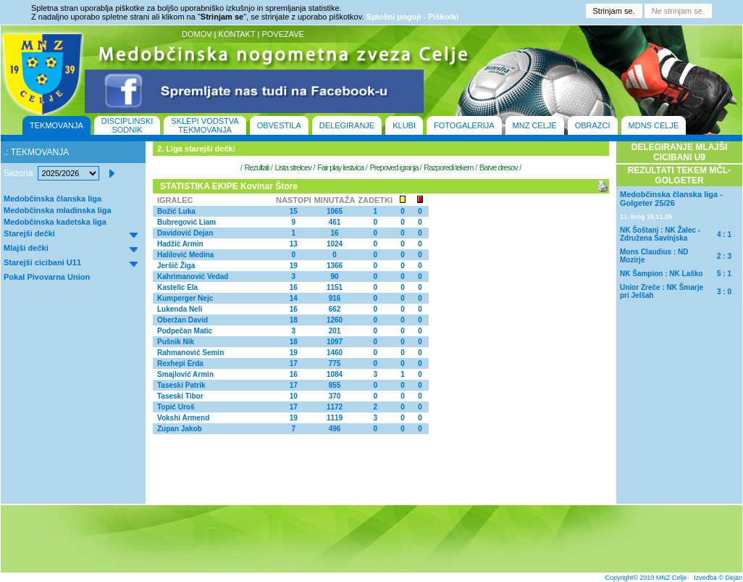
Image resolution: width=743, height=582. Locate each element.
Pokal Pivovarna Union (47, 277)
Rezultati (256, 167)
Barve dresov (498, 167)
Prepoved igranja (394, 167)
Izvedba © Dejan (718, 577)
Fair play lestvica (340, 167)
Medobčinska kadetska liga (55, 221)
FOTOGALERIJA (464, 125)
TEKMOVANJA (56, 125)
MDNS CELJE (654, 125)
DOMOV (197, 34)
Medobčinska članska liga (52, 198)
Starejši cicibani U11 (42, 262)
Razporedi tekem (448, 167)
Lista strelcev (293, 167)
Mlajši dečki (26, 248)
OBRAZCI (592, 125)
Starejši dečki (29, 233)
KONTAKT (237, 34)
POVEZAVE (282, 34)
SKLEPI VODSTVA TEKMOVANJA (204, 125)
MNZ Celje (671, 577)
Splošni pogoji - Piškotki (412, 16)
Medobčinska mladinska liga (58, 210)
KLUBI (404, 125)
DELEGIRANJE (346, 125)
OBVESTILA (279, 125)
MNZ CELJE (535, 125)
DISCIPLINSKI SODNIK (127, 125)
